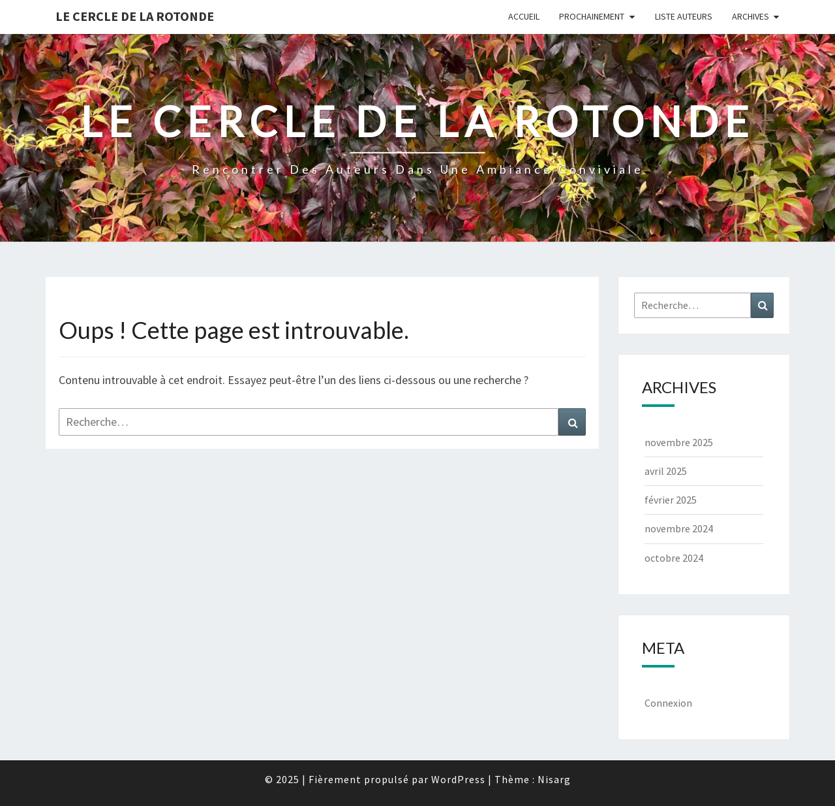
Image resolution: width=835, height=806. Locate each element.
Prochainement (591, 16)
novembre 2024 (679, 528)
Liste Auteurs (683, 16)
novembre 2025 (679, 442)
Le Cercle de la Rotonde (134, 16)
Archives (750, 16)
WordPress (458, 779)
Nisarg (554, 779)
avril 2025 (666, 470)
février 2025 (671, 499)
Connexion (668, 702)
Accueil (523, 16)
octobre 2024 (674, 557)
